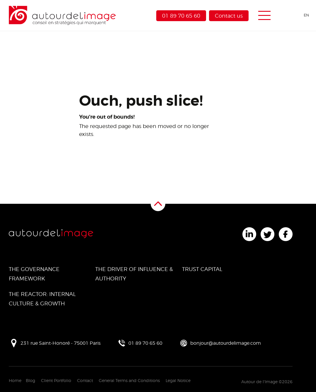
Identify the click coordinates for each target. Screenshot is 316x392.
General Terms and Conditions (129, 380)
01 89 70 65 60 (181, 16)
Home (15, 380)
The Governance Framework (34, 274)
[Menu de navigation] (264, 15)
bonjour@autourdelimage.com (225, 343)
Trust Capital (202, 269)
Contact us (229, 16)
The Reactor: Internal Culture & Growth (42, 299)
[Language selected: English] (296, 15)
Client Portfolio (56, 380)
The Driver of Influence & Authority (134, 274)
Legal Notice (178, 380)
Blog (30, 380)
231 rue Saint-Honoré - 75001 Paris (61, 343)
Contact (85, 380)
